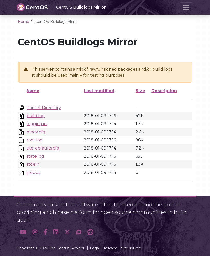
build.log (36, 115)
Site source (131, 248)
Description (164, 90)
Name (33, 90)
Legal (95, 248)
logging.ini (37, 123)
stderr (33, 164)
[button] (23, 232)
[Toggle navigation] (186, 7)
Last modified (99, 90)
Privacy (110, 248)
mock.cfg (36, 132)
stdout (33, 172)
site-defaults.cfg (43, 148)
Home (23, 21)
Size (140, 90)
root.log (35, 140)
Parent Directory (44, 107)
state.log (35, 156)
